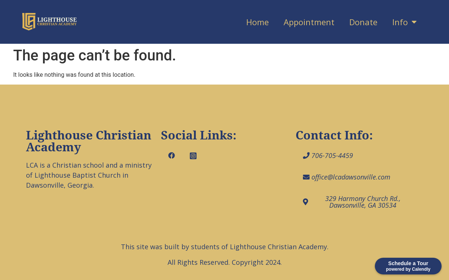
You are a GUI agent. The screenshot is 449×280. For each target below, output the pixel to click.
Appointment (309, 21)
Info (404, 22)
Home (257, 21)
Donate (363, 21)
